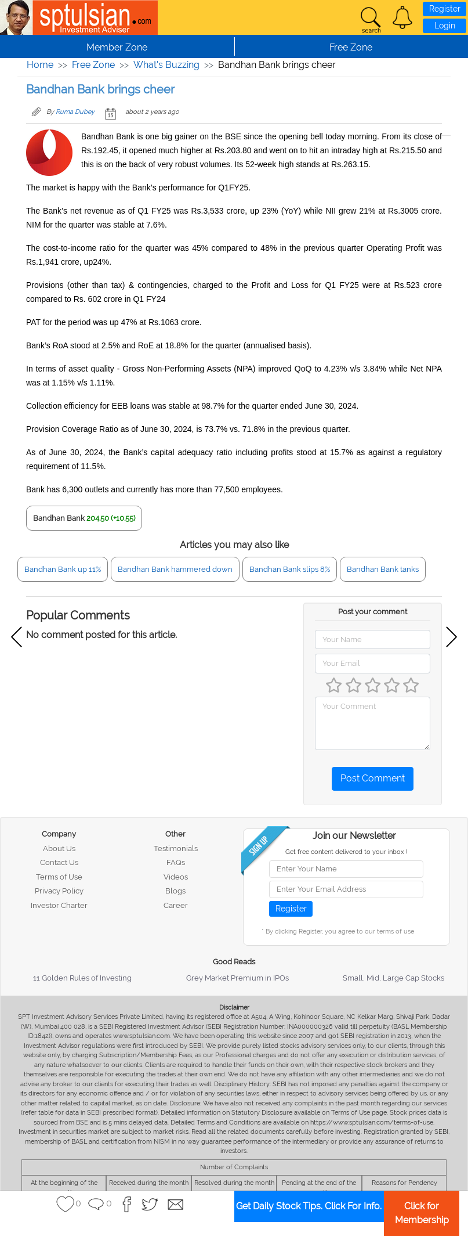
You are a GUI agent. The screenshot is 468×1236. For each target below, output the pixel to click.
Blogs (175, 891)
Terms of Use (59, 877)
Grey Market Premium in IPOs (237, 978)
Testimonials (176, 848)
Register (444, 8)
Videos (176, 877)
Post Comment (372, 778)
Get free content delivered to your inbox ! (346, 852)
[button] (402, 17)
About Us (59, 848)
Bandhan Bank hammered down (175, 569)
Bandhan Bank (59, 518)
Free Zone (93, 64)
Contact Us (59, 862)
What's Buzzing (166, 64)
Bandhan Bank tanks (383, 569)
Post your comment (372, 611)
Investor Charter (59, 905)
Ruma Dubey (75, 112)
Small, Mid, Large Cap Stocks (393, 978)
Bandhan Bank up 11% (62, 569)
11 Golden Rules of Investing (82, 978)
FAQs (175, 862)
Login (444, 25)
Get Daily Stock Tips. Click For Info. (309, 1206)
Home (40, 64)
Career (176, 905)
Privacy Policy (59, 891)
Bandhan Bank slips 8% (289, 569)
